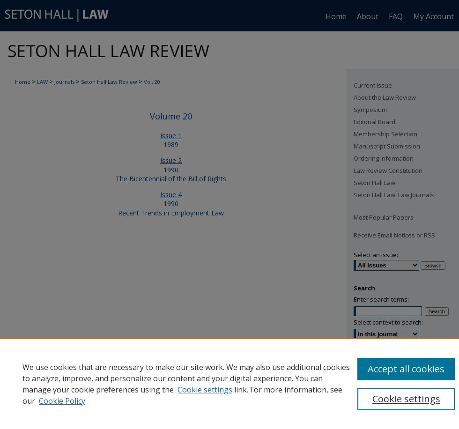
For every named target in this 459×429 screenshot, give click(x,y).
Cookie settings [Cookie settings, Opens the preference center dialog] (406, 398)
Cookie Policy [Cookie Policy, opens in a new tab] (62, 401)
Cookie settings (205, 390)
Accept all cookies (406, 368)
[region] (229, 383)
